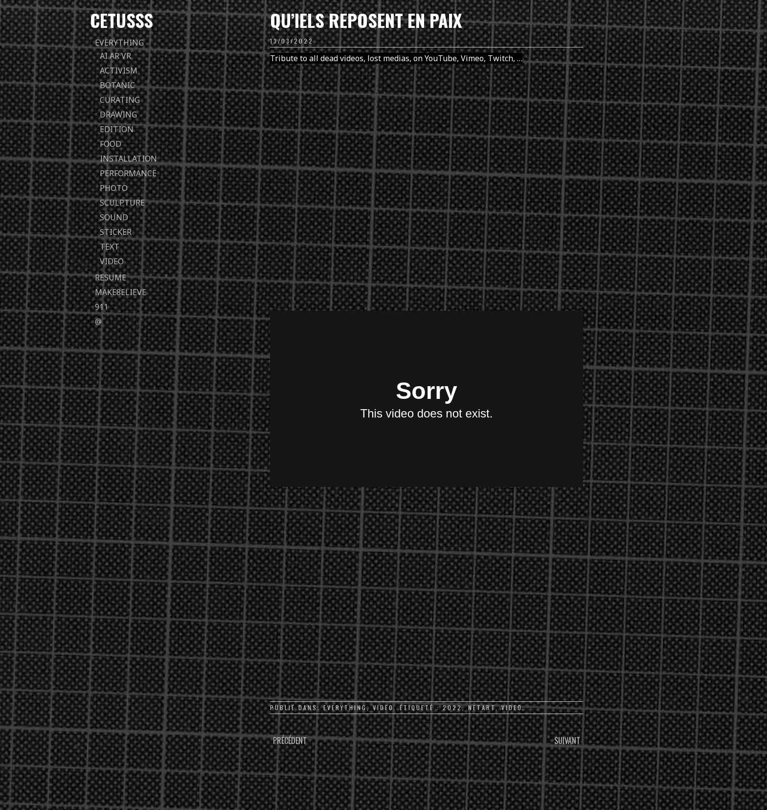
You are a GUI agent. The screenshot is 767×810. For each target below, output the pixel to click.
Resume (110, 277)
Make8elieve (120, 292)
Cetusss (121, 20)
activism (118, 70)
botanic (117, 85)
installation (128, 158)
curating (120, 99)
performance (128, 173)
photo (114, 188)
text (109, 246)
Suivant (567, 740)
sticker (116, 232)
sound (114, 217)
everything (119, 42)
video (112, 261)
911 (101, 306)
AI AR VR (115, 55)
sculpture (122, 202)
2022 (452, 707)
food (110, 144)
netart (482, 707)
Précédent (290, 740)
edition (117, 129)
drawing (118, 114)
